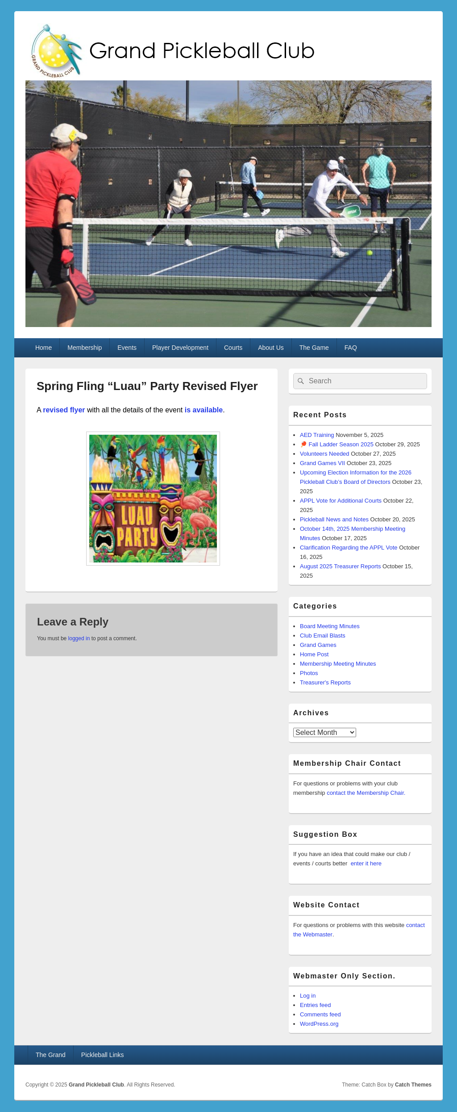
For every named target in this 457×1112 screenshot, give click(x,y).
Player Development (180, 347)
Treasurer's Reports (325, 682)
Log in (308, 995)
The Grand (51, 1054)
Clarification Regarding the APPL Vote (349, 547)
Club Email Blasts (322, 635)
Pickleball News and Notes (334, 519)
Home (43, 347)
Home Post (314, 654)
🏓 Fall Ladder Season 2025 (337, 444)
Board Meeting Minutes (330, 626)
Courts (233, 347)
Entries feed (315, 1005)
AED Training (317, 435)
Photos (309, 673)
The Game (314, 347)
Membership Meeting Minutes (338, 663)
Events (127, 347)
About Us (271, 347)
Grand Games (318, 645)
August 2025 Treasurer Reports (340, 566)
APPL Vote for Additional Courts (341, 500)
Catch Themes (413, 1085)
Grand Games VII (322, 463)
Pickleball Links (102, 1054)
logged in (79, 638)
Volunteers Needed (324, 453)
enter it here (366, 863)
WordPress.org (319, 1023)
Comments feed (320, 1014)
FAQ (351, 347)
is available (203, 410)
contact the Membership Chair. (366, 792)
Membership (84, 347)
